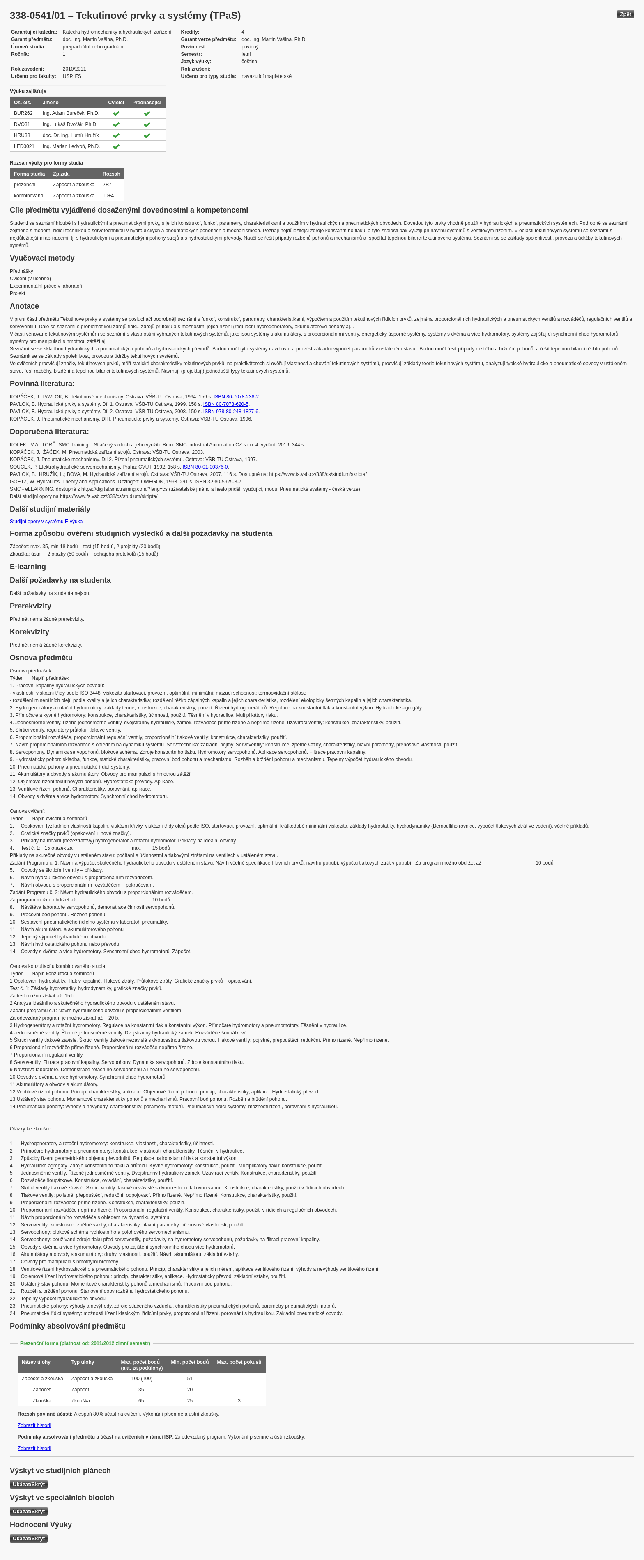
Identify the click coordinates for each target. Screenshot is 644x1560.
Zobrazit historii (34, 1425)
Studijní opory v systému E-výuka (46, 521)
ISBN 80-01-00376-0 (205, 467)
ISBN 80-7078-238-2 (236, 397)
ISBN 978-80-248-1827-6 (230, 411)
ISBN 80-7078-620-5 (225, 404)
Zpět (625, 14)
